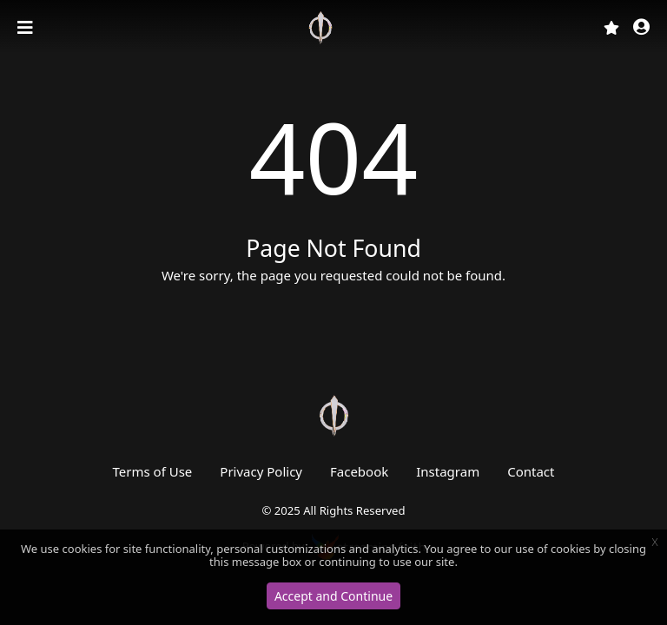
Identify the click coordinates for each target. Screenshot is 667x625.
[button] (641, 28)
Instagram (447, 471)
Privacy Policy (261, 471)
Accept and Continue (333, 596)
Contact (530, 471)
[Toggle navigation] (26, 28)
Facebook (359, 471)
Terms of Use (153, 471)
